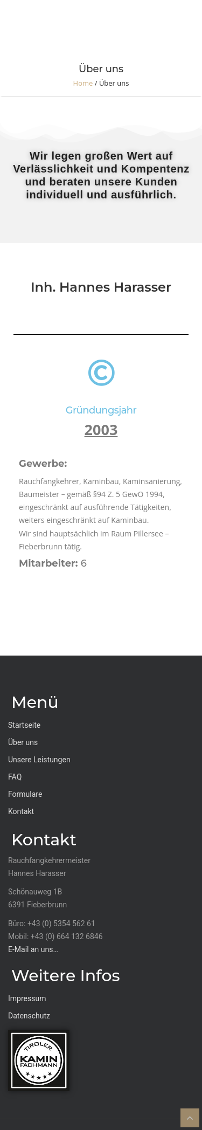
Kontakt (21, 811)
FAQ (15, 777)
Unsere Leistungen (39, 759)
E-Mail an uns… (33, 949)
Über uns (23, 742)
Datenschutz (29, 1015)
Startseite (24, 725)
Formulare (25, 794)
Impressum (27, 998)
